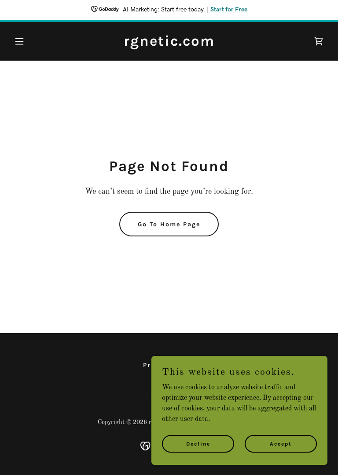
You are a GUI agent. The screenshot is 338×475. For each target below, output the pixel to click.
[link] (169, 43)
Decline (198, 461)
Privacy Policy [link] (169, 365)
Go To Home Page (169, 224)
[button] (34, 41)
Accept (281, 461)
